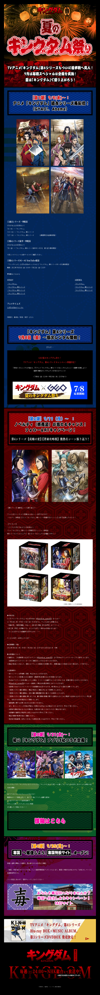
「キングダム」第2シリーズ (16, 287)
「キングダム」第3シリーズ (16, 290)
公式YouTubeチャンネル (15, 307)
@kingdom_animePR (44, 618)
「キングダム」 (12, 284)
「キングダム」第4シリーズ (16, 293)
